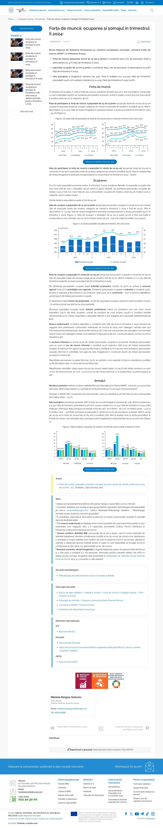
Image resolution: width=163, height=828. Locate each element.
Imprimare (144, 41)
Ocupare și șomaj (26, 19)
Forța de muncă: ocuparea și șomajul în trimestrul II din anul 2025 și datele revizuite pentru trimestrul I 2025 (33, 94)
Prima (10, 19)
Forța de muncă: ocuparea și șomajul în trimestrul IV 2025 (33, 59)
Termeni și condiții (16, 819)
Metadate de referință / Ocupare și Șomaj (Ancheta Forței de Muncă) (91, 600)
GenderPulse (114, 787)
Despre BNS (63, 784)
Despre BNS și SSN (111, 10)
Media (123, 10)
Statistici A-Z (88, 784)
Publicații (87, 791)
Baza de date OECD (68, 662)
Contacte (62, 787)
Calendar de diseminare (93, 795)
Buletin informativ (66, 795)
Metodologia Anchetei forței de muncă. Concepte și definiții (86, 575)
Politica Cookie (31, 819)
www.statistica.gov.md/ (78, 510)
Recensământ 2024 (57, 10)
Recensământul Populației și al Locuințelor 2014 (115, 793)
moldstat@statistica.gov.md (30, 792)
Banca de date (89, 787)
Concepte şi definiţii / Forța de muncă (76, 605)
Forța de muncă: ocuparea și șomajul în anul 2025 (33, 43)
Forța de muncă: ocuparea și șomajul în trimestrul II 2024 (70, 19)
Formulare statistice (142, 784)
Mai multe (132, 10)
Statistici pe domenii (37, 10)
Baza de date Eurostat (69, 643)
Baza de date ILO (67, 631)
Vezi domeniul (26, 28)
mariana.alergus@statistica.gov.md (72, 709)
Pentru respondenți (92, 10)
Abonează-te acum (128, 766)
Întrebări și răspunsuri (67, 799)
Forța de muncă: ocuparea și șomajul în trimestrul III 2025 (33, 74)
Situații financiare (140, 788)
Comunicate (40, 19)
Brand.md (151, 818)
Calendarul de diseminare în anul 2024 (77, 609)
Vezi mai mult (26, 111)
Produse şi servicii (74, 10)
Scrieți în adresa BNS (67, 803)
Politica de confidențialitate (50, 819)
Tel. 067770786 (58, 712)
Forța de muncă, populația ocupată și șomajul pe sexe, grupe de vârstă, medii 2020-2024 (102, 486)
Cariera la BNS (64, 791)
